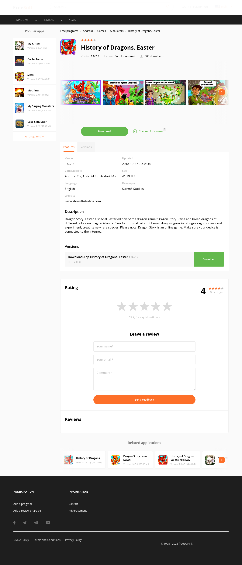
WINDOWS (22, 19)
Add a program (22, 504)
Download (104, 131)
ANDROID (48, 19)
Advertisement (78, 510)
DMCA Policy (21, 540)
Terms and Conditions (46, 540)
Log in (185, 6)
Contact (73, 504)
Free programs (69, 31)
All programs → (34, 136)
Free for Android (125, 56)
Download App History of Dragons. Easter (103, 257)
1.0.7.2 (90, 56)
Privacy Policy (73, 540)
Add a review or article (27, 510)
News (72, 19)
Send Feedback (144, 399)
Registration (200, 6)
